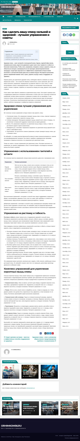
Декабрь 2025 (66, 113)
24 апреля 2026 (28, 410)
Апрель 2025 (66, 143)
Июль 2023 (66, 214)
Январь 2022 (66, 281)
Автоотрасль (7, 20)
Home (56, 435)
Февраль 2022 (66, 277)
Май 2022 (65, 266)
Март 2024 (65, 184)
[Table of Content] (37, 52)
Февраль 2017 (66, 322)
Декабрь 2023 (66, 195)
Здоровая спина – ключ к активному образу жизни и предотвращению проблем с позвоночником (44, 339)
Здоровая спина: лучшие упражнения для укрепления (19, 54)
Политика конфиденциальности (71, 438)
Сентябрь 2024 (67, 169)
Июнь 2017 (65, 311)
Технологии (28, 20)
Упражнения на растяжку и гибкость (15, 57)
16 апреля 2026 (48, 410)
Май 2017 (65, 315)
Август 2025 (66, 128)
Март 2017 (65, 318)
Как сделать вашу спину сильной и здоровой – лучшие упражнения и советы (26, 34)
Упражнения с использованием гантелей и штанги (18, 56)
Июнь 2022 (66, 262)
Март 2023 (65, 229)
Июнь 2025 (66, 135)
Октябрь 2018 (66, 300)
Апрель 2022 (66, 270)
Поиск (64, 42)
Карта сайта (75, 435)
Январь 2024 (66, 191)
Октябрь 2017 (66, 307)
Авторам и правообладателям (65, 435)
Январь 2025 (66, 154)
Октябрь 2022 (66, 247)
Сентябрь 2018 (67, 303)
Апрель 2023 (66, 225)
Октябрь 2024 (66, 165)
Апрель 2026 (66, 98)
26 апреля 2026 (9, 410)
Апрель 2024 (66, 180)
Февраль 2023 (66, 232)
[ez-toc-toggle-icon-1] (36, 51)
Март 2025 (65, 146)
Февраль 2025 (66, 150)
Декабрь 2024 (66, 158)
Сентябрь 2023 (67, 206)
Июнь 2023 (66, 217)
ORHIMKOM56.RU (11, 7)
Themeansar (27, 436)
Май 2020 (65, 292)
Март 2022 (65, 274)
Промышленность (34, 16)
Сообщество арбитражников (49, 407)
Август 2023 (66, 210)
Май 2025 (65, 139)
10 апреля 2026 (67, 410)
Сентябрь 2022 (67, 251)
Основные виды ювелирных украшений (30, 408)
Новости (60, 16)
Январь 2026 (66, 109)
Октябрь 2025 (66, 120)
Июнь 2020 (66, 288)
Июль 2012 (65, 326)
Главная (9, 16)
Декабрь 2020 (66, 285)
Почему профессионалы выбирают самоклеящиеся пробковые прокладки (70, 86)
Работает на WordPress (6, 436)
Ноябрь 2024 (66, 161)
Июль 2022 (66, 259)
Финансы (18, 20)
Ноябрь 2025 (66, 116)
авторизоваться (30, 388)
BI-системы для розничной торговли (10, 408)
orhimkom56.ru (13, 42)
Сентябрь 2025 (67, 124)
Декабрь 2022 (66, 240)
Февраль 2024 (66, 188)
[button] (75, 18)
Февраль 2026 (66, 105)
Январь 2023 (66, 236)
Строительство (49, 16)
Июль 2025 (66, 131)
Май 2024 (65, 176)
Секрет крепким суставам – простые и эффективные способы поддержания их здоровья (17, 339)
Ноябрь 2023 (66, 199)
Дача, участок (7, 404)
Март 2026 (65, 102)
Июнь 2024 (66, 173)
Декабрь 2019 (66, 296)
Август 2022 (66, 255)
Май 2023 (65, 221)
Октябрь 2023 (66, 202)
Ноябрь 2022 (66, 244)
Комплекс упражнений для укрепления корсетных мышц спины (22, 59)
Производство (20, 16)
